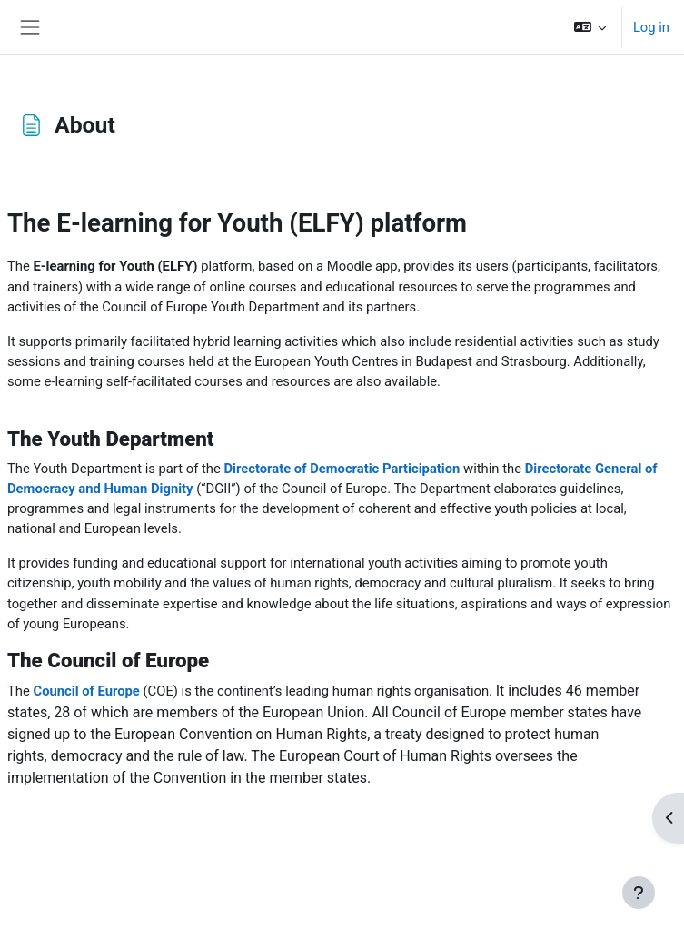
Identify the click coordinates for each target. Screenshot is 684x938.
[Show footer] (638, 892)
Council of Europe (86, 691)
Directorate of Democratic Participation (341, 468)
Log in (651, 27)
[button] (589, 27)
